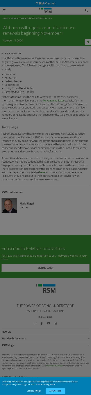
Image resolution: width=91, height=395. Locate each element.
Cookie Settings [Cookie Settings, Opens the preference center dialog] (34, 392)
